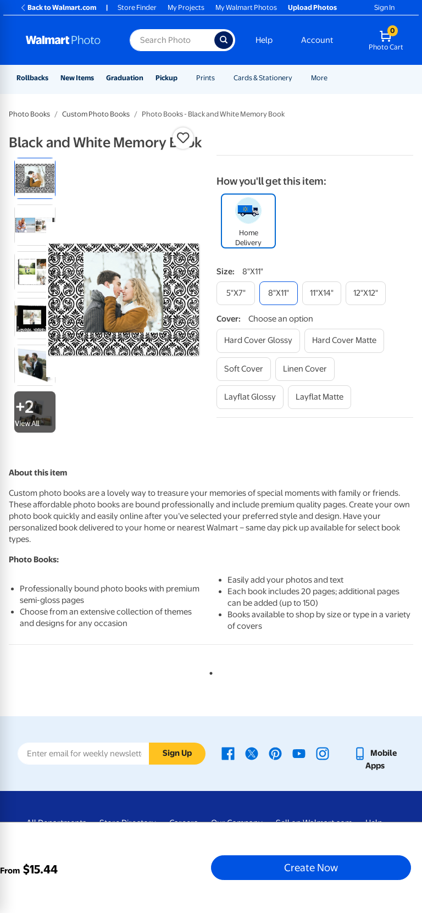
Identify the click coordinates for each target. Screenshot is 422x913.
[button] (183, 138)
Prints (205, 78)
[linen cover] (305, 369)
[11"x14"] (321, 293)
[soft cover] (243, 369)
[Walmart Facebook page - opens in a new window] (228, 753)
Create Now (311, 867)
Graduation (124, 78)
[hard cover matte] (344, 340)
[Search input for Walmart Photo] (172, 40)
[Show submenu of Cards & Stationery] (297, 78)
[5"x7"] (235, 293)
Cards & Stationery (263, 78)
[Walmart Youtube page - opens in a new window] (299, 753)
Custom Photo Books (96, 114)
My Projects (186, 7)
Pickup (166, 78)
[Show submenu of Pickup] (182, 78)
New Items (77, 78)
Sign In (384, 7)
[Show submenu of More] (332, 78)
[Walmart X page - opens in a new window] (251, 753)
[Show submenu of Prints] (219, 78)
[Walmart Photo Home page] (66, 40)
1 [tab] (208, 671)
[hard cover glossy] (258, 340)
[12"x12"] (366, 293)
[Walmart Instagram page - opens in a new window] (322, 753)
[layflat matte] (319, 397)
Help (264, 40)
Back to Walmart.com (58, 7)
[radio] (34, 178)
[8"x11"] (278, 293)
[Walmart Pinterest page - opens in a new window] (275, 753)
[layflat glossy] (250, 397)
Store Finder (137, 7)
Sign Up (177, 753)
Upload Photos (312, 7)
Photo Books (29, 114)
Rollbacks (32, 78)
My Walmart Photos (246, 7)
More (319, 78)
